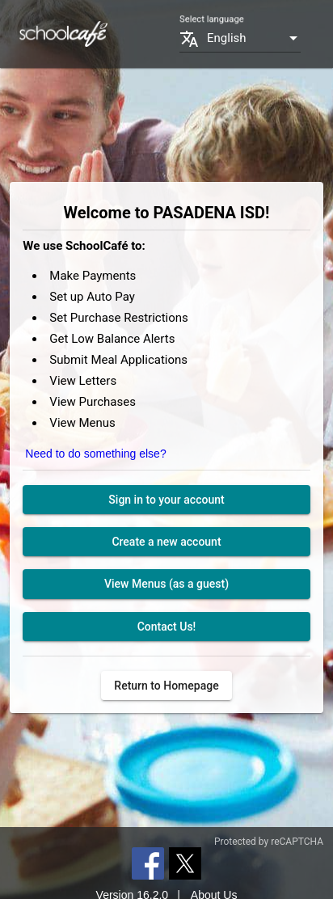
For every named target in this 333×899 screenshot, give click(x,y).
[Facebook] (148, 862)
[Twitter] (185, 862)
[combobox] (254, 38)
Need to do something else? (95, 453)
